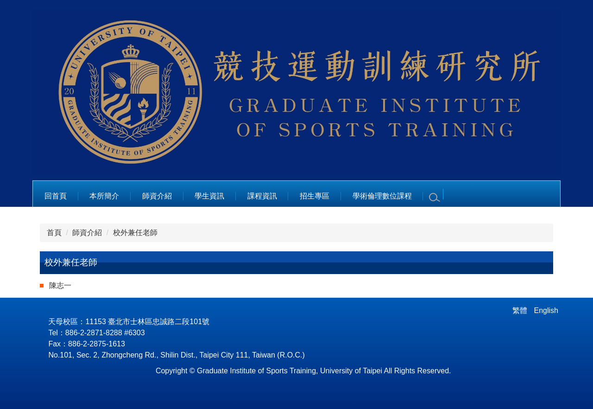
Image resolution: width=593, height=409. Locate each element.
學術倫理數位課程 (382, 196)
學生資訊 (209, 196)
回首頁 (55, 196)
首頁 (54, 232)
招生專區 (314, 196)
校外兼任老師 (135, 232)
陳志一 (60, 285)
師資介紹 (157, 196)
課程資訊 (262, 196)
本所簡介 (104, 196)
